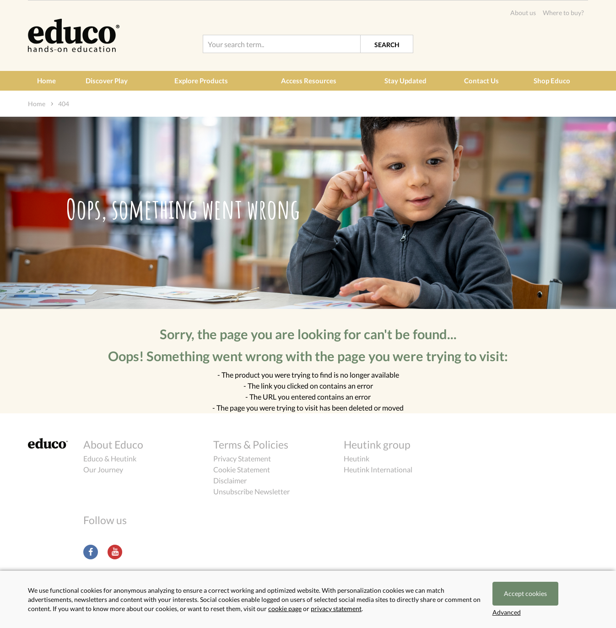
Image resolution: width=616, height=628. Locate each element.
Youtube (115, 552)
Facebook (90, 552)
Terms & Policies (250, 444)
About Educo (113, 444)
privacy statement (336, 608)
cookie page (285, 608)
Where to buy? (563, 12)
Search (387, 45)
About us (523, 12)
